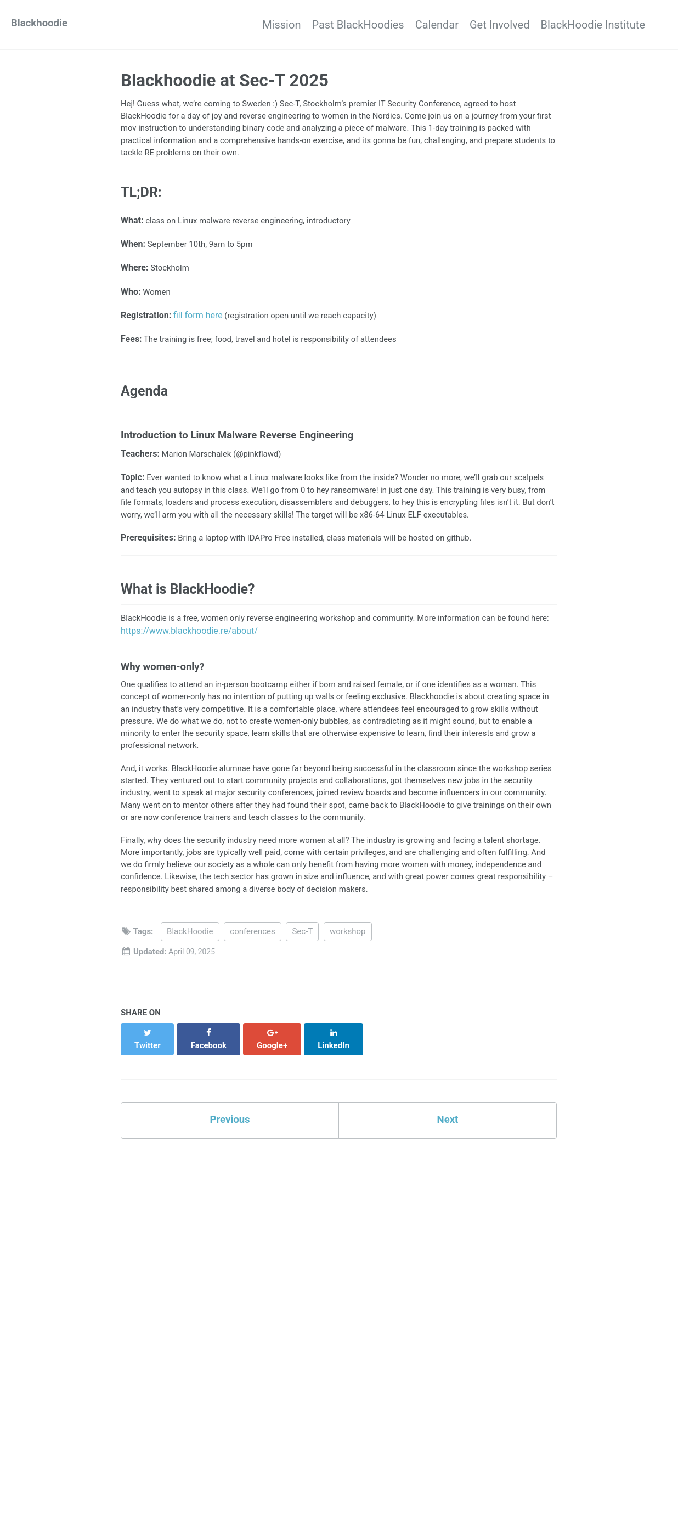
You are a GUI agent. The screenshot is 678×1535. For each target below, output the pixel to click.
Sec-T (302, 984)
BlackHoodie (190, 984)
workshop (348, 984)
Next (447, 1162)
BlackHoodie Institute (592, 24)
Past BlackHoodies (325, 24)
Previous (230, 1162)
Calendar (415, 24)
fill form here (198, 326)
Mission (237, 24)
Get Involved (488, 24)
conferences (252, 984)
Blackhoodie (41, 24)
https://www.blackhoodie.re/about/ (234, 666)
